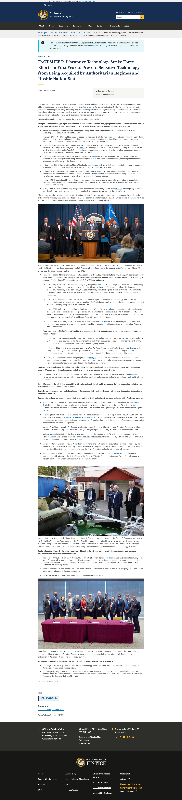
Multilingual (125, 774)
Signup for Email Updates (127, 729)
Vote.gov (125, 779)
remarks (79, 437)
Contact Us (140, 12)
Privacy (68, 784)
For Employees (71, 790)
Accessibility (70, 774)
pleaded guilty (131, 374)
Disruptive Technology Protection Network (82, 417)
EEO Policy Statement (102, 788)
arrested (111, 137)
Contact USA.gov (128, 791)
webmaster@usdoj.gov (99, 46)
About (40, 774)
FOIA (40, 790)
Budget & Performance (47, 779)
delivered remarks (114, 454)
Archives (41, 784)
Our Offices (120, 12)
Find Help (130, 12)
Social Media (120, 732)
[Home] (56, 19)
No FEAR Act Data (100, 782)
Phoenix (111, 558)
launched (87, 107)
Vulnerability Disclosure (102, 793)
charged (94, 165)
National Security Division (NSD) (51, 710)
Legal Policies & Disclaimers (77, 779)
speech (53, 434)
